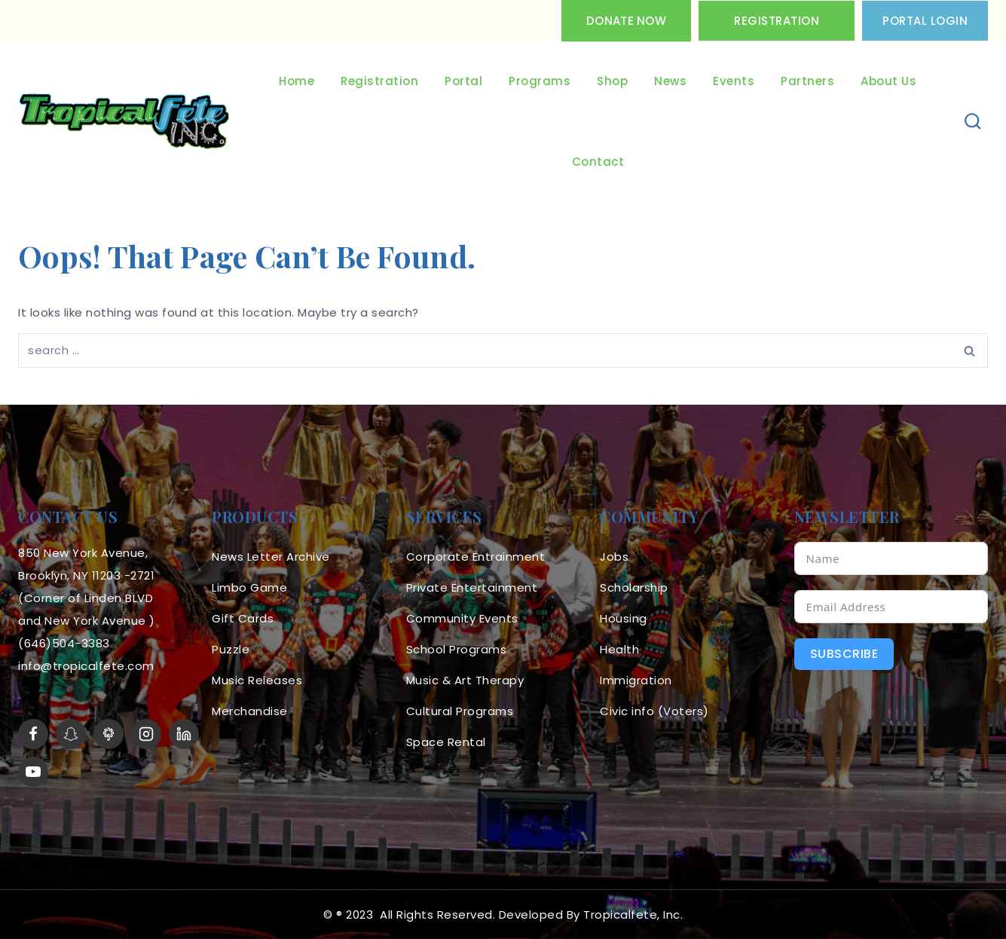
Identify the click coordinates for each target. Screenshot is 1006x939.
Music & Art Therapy (465, 680)
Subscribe (844, 653)
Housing (623, 618)
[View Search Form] (973, 121)
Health (619, 649)
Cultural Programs (460, 711)
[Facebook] (33, 734)
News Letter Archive (271, 556)
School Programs (456, 649)
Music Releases (257, 680)
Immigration (636, 680)
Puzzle (230, 649)
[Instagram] (146, 734)
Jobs (614, 556)
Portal (463, 81)
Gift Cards (243, 618)
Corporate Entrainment (476, 556)
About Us (888, 81)
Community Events (462, 618)
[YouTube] (33, 772)
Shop (612, 81)
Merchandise (250, 711)
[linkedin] (184, 734)
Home (296, 81)
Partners (807, 81)
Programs (539, 81)
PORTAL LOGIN (925, 21)
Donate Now (626, 21)
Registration (776, 21)
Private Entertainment (472, 587)
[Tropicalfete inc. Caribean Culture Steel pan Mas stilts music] (124, 122)
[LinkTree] (108, 734)
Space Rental (446, 742)
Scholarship (634, 587)
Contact (598, 162)
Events (733, 81)
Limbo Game (249, 587)
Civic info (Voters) (654, 711)
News (670, 81)
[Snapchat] (71, 734)
